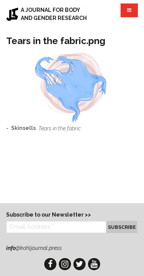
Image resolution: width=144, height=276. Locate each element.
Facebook (50, 264)
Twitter (79, 264)
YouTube (94, 264)
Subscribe (122, 227)
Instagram (64, 264)
